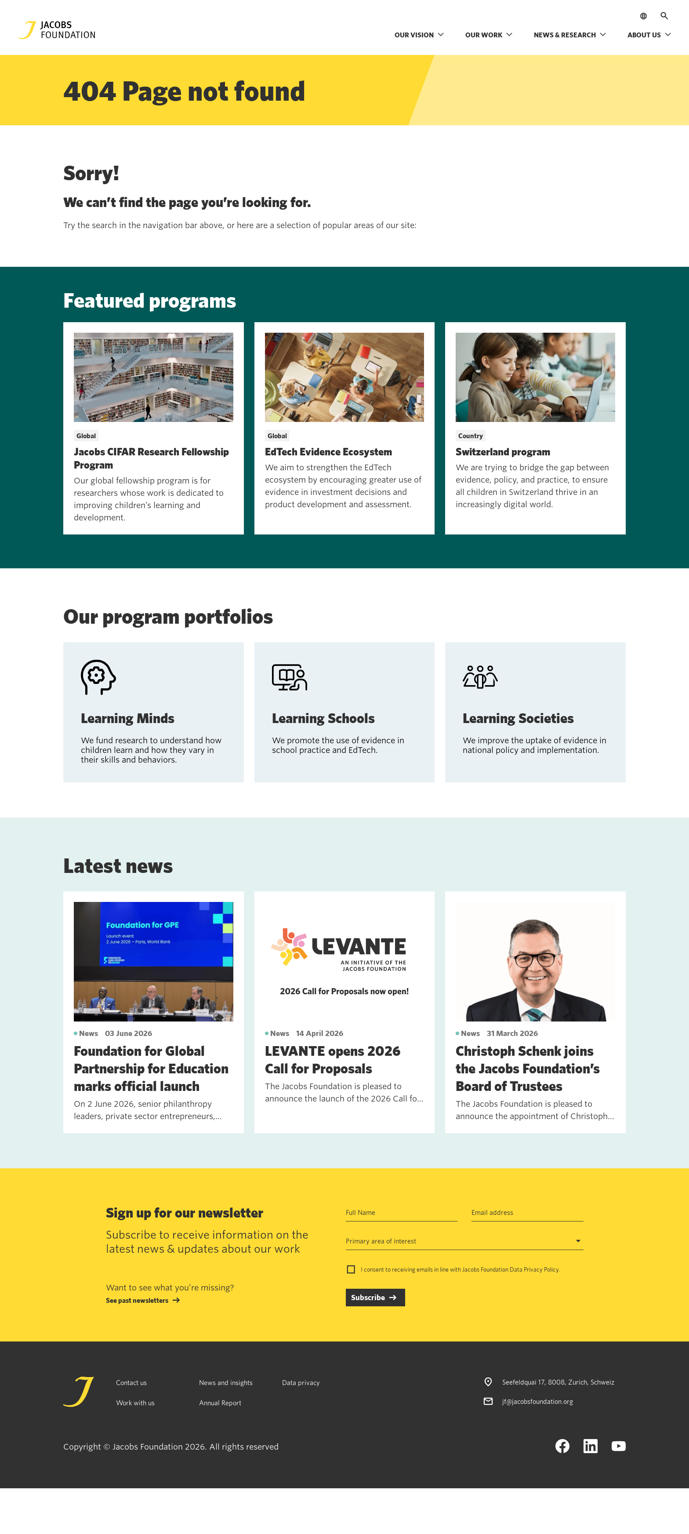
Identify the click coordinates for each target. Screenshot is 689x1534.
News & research (570, 35)
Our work (489, 35)
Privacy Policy (541, 1269)
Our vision (419, 35)
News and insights (226, 1382)
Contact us (131, 1382)
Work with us (135, 1403)
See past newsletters (137, 1300)
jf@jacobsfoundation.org (537, 1401)
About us (649, 35)
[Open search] (664, 15)
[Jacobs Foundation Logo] (57, 30)
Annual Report (220, 1403)
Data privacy (301, 1382)
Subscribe (368, 1297)
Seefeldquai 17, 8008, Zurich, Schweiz (558, 1382)
